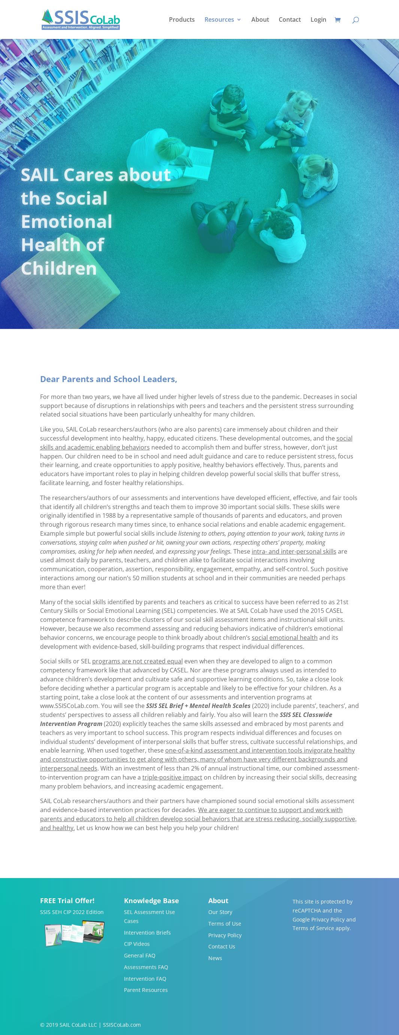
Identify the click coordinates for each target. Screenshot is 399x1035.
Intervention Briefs (147, 932)
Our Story (220, 912)
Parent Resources (146, 989)
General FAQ (139, 955)
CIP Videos (137, 943)
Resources (219, 20)
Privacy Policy (225, 935)
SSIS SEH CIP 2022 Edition (72, 912)
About (260, 20)
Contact (290, 20)
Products (182, 20)
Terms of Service (313, 928)
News (215, 958)
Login (318, 20)
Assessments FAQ (146, 967)
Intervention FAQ (145, 978)
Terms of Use (224, 923)
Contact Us (221, 946)
